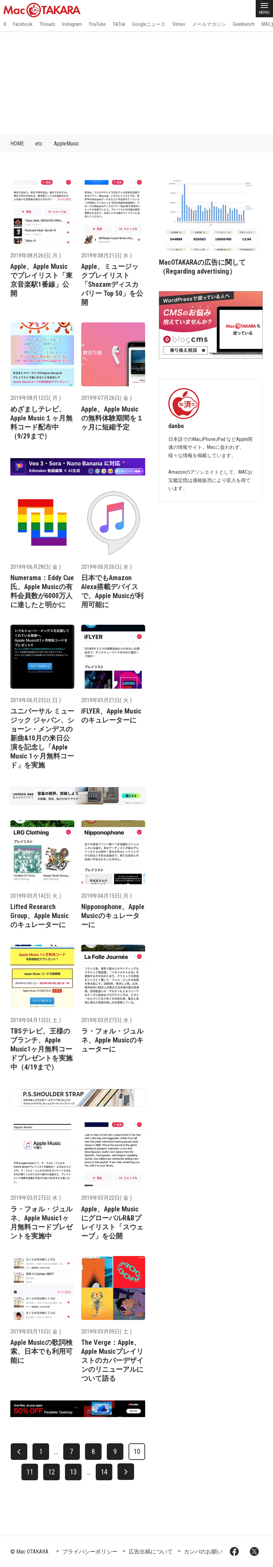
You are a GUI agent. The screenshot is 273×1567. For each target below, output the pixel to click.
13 (73, 1472)
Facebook (22, 24)
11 (29, 1472)
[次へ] (125, 1471)
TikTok (119, 24)
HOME (17, 143)
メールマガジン (209, 24)
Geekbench (244, 24)
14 (104, 1472)
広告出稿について (151, 1551)
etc (39, 143)
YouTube (97, 24)
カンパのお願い (203, 1551)
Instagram (72, 24)
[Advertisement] (136, 83)
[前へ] (19, 1451)
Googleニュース (149, 24)
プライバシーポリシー (89, 1551)
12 (51, 1472)
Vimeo (178, 24)
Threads (47, 24)
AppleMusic (66, 143)
